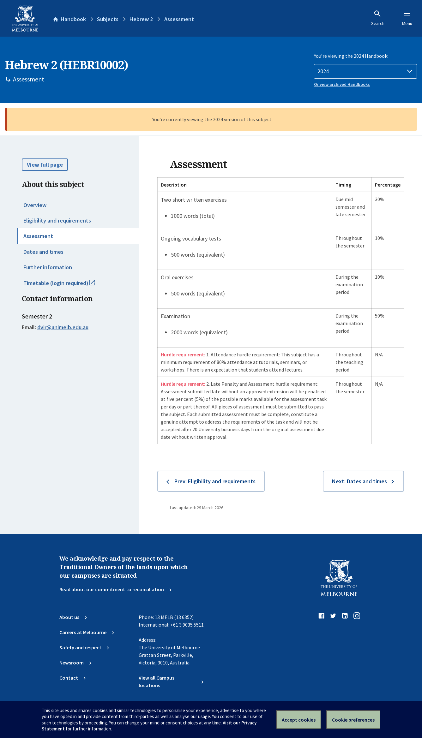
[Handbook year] (365, 71)
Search (377, 18)
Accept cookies (299, 720)
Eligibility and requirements (57, 220)
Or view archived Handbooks (342, 84)
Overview (34, 205)
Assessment (38, 236)
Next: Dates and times (359, 481)
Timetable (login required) (66, 286)
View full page (45, 164)
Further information (47, 267)
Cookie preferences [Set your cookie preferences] (353, 720)
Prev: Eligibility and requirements (215, 481)
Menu (407, 18)
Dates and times (43, 251)
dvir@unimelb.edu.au (62, 327)
